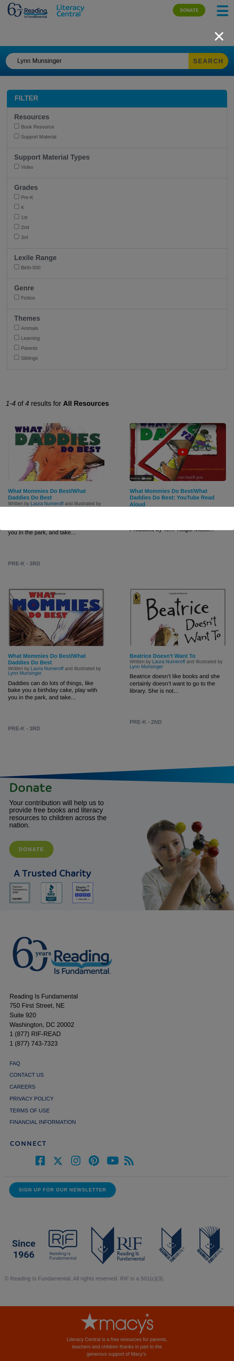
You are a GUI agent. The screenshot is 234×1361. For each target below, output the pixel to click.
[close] (219, 32)
